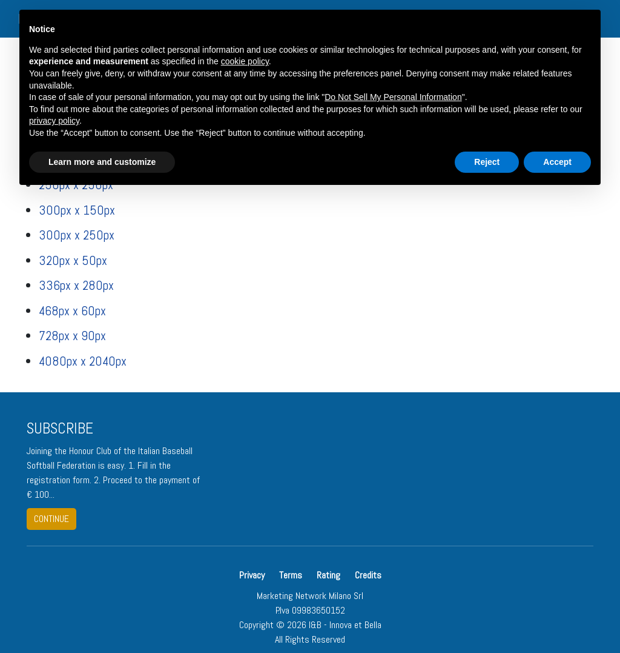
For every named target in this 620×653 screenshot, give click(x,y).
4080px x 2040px (83, 361)
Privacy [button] (253, 575)
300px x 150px (77, 210)
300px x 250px (76, 235)
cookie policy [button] (245, 61)
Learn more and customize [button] (102, 162)
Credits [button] (368, 575)
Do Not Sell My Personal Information (393, 97)
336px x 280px (76, 285)
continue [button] (51, 518)
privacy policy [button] (54, 121)
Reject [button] (487, 162)
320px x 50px (73, 260)
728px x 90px (72, 335)
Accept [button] (557, 162)
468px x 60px (72, 311)
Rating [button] (328, 575)
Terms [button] (290, 575)
